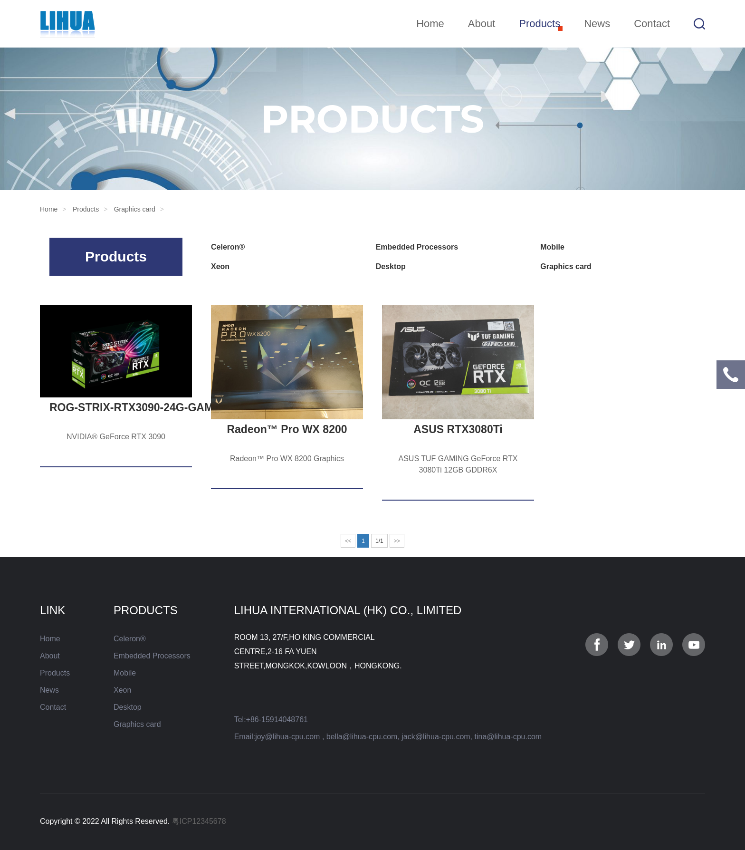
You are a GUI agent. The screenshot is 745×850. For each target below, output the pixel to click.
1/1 (379, 541)
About (482, 23)
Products (539, 23)
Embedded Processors (417, 247)
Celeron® (228, 247)
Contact (652, 23)
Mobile (552, 247)
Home (430, 23)
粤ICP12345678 (199, 821)
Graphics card (134, 209)
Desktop (391, 266)
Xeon (220, 266)
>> (397, 541)
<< (348, 541)
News (597, 23)
